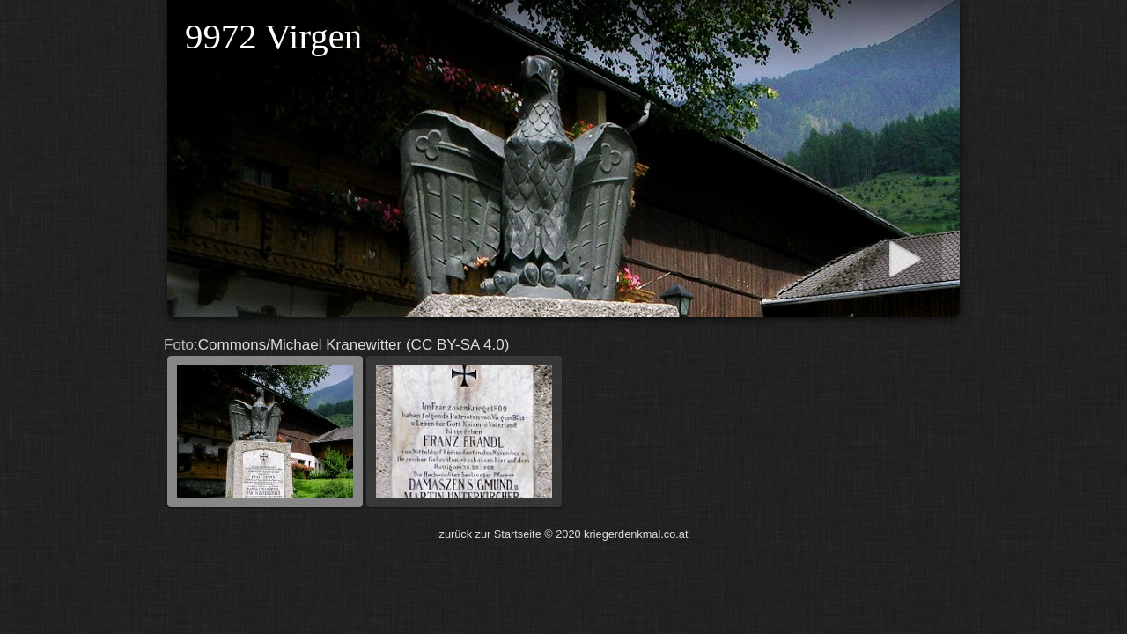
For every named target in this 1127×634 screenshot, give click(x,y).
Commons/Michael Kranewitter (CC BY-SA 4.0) (563, 423)
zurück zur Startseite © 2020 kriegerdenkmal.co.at (564, 534)
